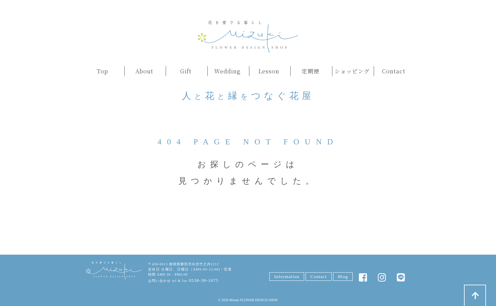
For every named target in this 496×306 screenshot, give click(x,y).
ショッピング (352, 71)
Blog (343, 276)
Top (102, 71)
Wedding (227, 71)
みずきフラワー (248, 36)
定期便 (310, 71)
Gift (186, 71)
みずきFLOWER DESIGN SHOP (113, 271)
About (144, 71)
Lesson (268, 71)
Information (286, 276)
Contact (393, 71)
